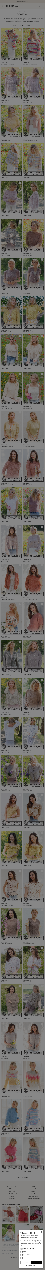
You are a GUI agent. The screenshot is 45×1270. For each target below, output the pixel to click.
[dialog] (31, 1249)
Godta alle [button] (36, 1262)
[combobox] (41, 1232)
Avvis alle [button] (25, 1262)
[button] (31, 1266)
